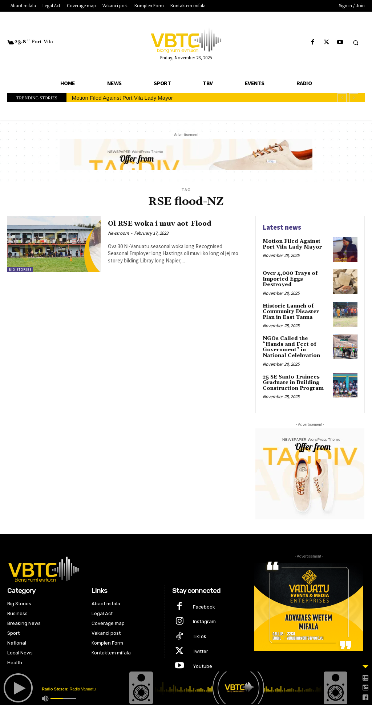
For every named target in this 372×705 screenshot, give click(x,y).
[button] (356, 42)
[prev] (342, 97)
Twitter (200, 650)
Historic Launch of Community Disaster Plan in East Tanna (290, 311)
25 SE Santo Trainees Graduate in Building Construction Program (293, 382)
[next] (353, 97)
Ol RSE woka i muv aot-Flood (161, 223)
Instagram (204, 621)
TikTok (199, 635)
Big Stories (20, 269)
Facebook (204, 606)
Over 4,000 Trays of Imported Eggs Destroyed (290, 279)
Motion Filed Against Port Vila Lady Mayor (122, 98)
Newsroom (118, 233)
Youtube (202, 665)
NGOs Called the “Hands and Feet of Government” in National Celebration (291, 347)
